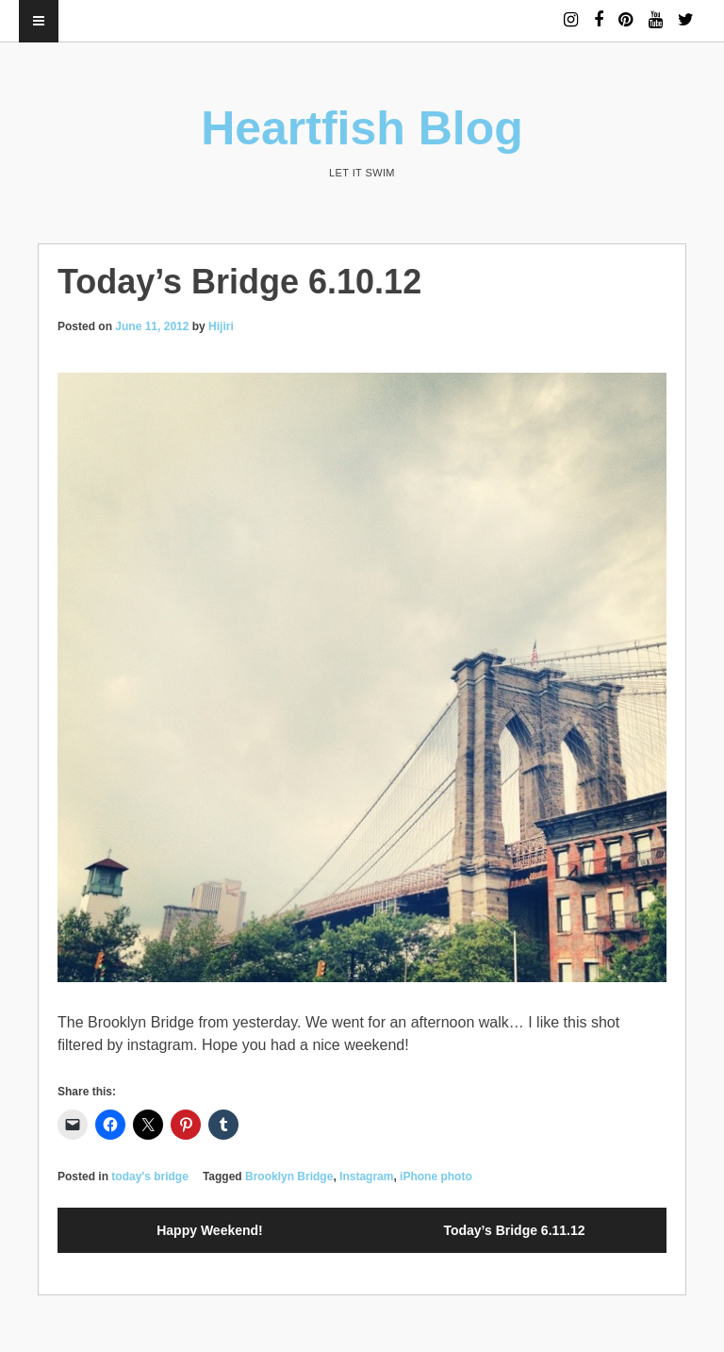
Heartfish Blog (362, 128)
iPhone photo (436, 1176)
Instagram (366, 1176)
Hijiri (221, 326)
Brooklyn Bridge (289, 1176)
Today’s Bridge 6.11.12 (513, 1230)
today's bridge (150, 1176)
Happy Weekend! (209, 1230)
